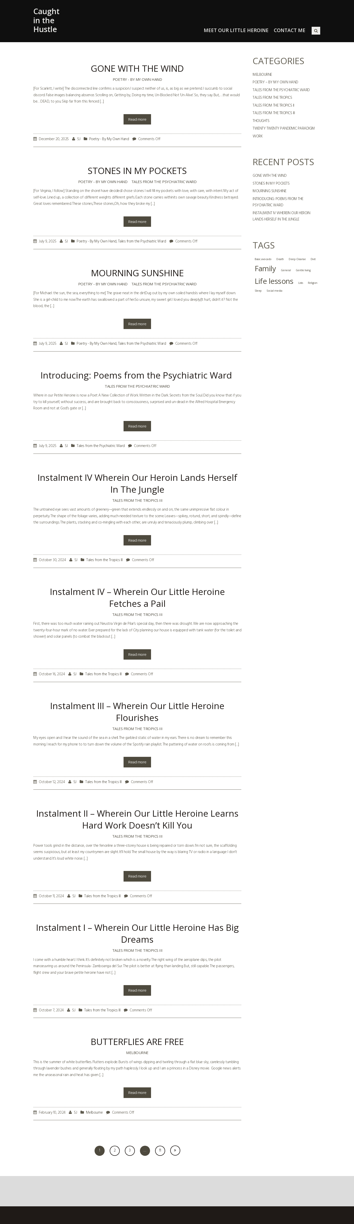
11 (160, 1150)
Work (257, 136)
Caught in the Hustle (46, 20)
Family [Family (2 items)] (265, 268)
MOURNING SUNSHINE (269, 191)
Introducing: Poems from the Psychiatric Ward (278, 202)
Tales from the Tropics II (273, 106)
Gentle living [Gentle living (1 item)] (303, 270)
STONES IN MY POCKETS (271, 184)
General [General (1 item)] (286, 270)
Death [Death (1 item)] (280, 259)
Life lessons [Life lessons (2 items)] (274, 281)
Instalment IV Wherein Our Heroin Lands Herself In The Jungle (281, 216)
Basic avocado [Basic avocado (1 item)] (263, 259)
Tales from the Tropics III (137, 500)
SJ (78, 139)
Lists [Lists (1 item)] (300, 283)
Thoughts (261, 121)
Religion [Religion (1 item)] (312, 283)
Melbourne (137, 1052)
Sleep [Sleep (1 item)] (258, 290)
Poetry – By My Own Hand (275, 82)
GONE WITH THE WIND (269, 176)
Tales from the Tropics (272, 98)
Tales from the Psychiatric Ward (164, 181)
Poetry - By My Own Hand (137, 79)
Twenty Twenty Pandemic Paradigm (284, 129)
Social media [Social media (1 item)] (274, 290)
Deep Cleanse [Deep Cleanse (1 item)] (297, 259)
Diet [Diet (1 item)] (313, 259)
